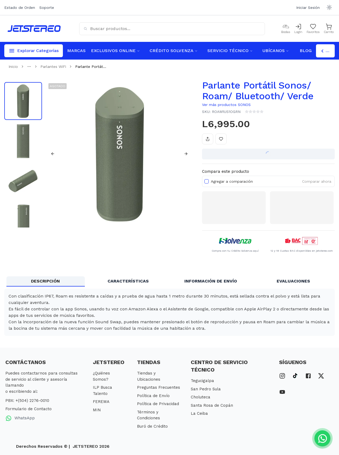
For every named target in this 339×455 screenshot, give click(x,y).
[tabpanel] (169, 312)
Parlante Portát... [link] (90, 66)
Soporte (46, 7)
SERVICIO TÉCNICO (230, 50)
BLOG (306, 50)
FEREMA (101, 401)
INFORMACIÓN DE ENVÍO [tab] (210, 281)
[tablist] (169, 281)
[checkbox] (206, 181)
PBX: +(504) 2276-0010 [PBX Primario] (27, 400)
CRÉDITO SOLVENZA (174, 50)
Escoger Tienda (327, 51)
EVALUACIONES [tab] (293, 281)
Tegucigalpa (202, 380)
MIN (97, 410)
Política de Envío (153, 395)
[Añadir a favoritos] (221, 139)
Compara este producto (225, 171)
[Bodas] (285, 28)
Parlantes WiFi (53, 66)
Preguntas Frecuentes (158, 387)
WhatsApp (20, 418)
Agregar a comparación (232, 181)
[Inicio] (34, 29)
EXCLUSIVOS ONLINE (115, 50)
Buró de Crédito (152, 426)
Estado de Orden (19, 7)
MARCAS (76, 50)
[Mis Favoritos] (313, 28)
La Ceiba (199, 413)
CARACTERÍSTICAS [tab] (128, 281)
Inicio (13, 66)
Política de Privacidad (158, 403)
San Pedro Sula (206, 389)
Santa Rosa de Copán (212, 405)
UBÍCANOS (275, 50)
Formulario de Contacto (28, 408)
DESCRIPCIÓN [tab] (45, 281)
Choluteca (200, 397)
